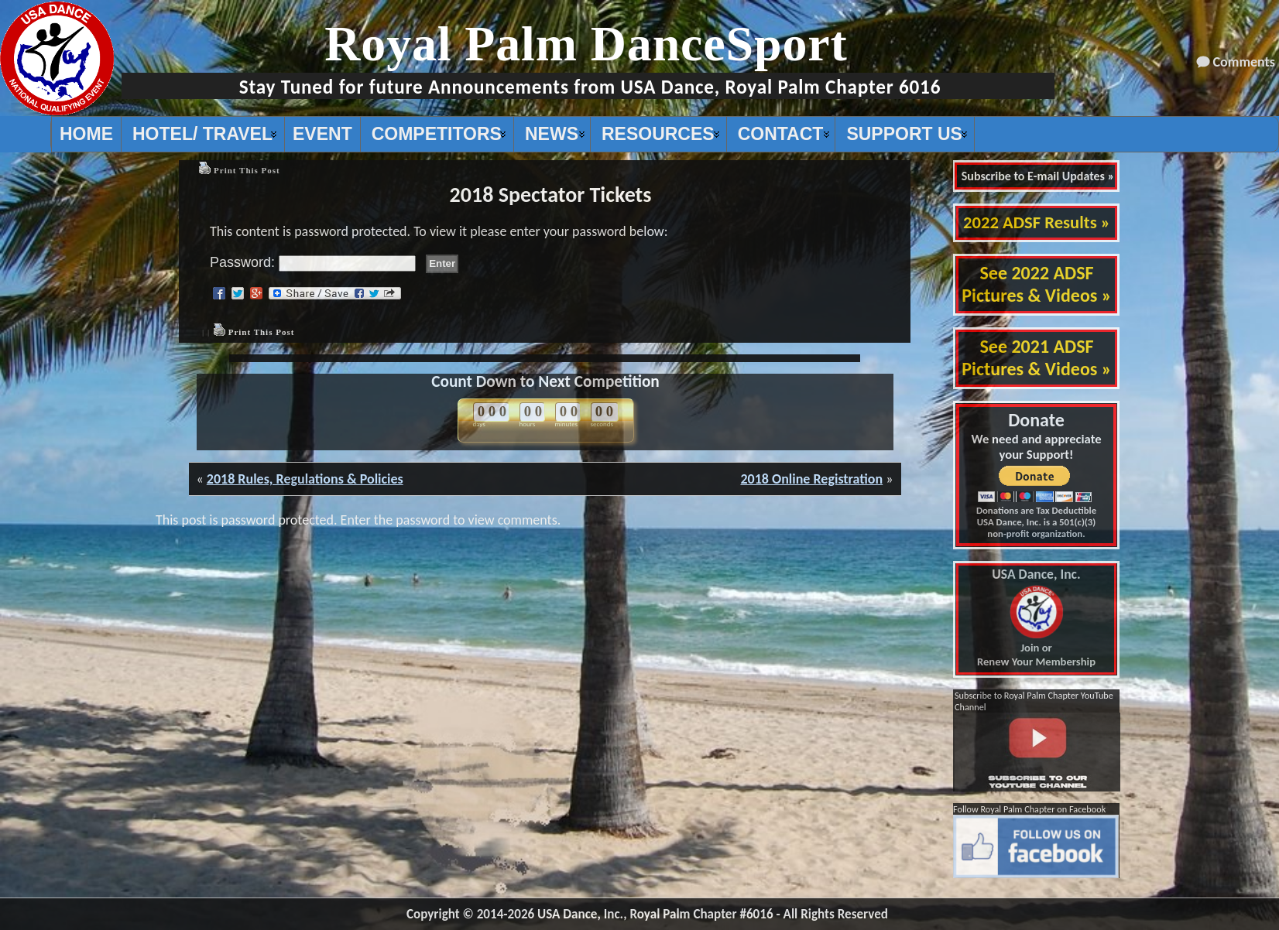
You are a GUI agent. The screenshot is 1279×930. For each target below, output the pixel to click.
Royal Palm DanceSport (586, 43)
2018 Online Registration (811, 478)
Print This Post (247, 170)
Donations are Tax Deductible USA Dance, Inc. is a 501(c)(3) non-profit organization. (1036, 521)
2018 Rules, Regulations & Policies (305, 478)
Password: (313, 262)
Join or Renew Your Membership (1036, 618)
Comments (1244, 61)
